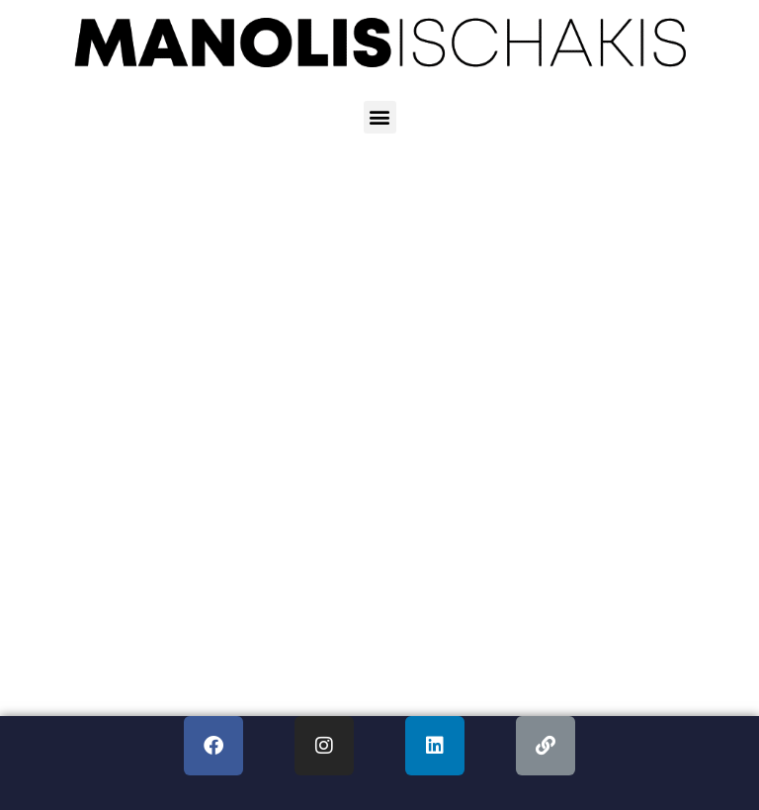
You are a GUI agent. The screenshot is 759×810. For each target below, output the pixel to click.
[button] (380, 117)
